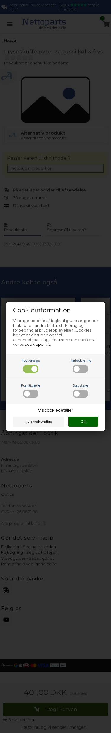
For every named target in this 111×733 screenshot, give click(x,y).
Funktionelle (30, 391)
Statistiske (80, 391)
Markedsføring (80, 366)
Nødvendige (30, 366)
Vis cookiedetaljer (55, 410)
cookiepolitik (37, 344)
